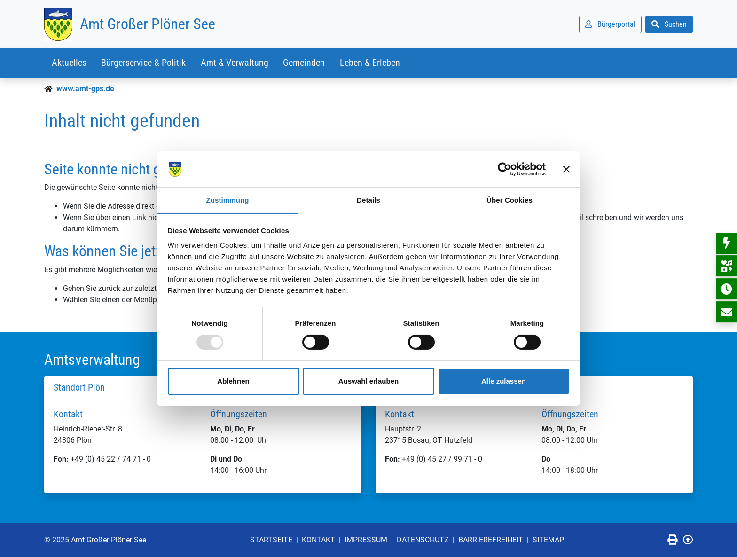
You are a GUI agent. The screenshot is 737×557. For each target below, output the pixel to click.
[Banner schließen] (566, 168)
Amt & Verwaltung (235, 63)
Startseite (271, 539)
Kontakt (318, 539)
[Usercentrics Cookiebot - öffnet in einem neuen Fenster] (504, 169)
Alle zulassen (503, 381)
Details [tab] (368, 200)
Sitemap (548, 539)
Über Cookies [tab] (509, 200)
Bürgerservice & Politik (144, 63)
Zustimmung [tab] (227, 200)
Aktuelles (69, 63)
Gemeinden (305, 63)
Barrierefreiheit (490, 539)
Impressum (366, 539)
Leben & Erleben (371, 63)
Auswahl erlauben (368, 381)
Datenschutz (423, 539)
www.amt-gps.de (85, 88)
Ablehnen (233, 381)
